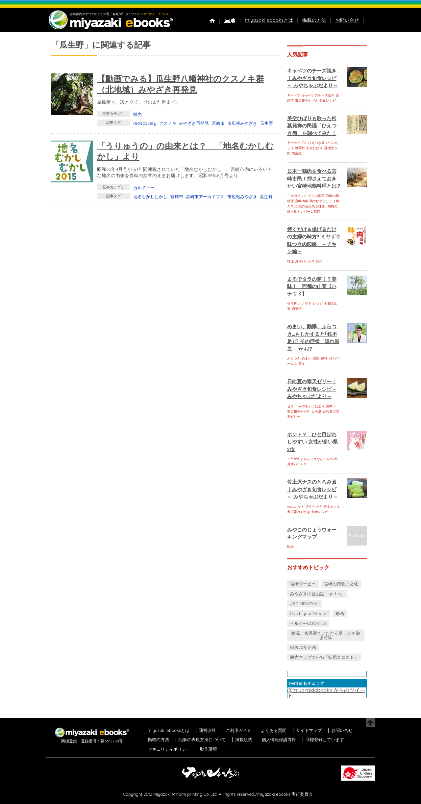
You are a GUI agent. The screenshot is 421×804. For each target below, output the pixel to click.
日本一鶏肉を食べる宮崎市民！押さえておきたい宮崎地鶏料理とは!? (313, 178)
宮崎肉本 (301, 201)
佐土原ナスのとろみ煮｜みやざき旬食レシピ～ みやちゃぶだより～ (312, 489)
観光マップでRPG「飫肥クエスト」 (324, 657)
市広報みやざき (242, 123)
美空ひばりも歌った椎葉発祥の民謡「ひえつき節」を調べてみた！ (311, 125)
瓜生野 (266, 123)
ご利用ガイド (238, 730)
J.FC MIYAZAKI (304, 603)
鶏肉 (319, 261)
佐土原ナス (332, 506)
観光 (137, 114)
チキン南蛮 (316, 196)
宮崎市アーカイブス (205, 196)
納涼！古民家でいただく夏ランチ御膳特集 (325, 635)
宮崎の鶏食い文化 (341, 583)
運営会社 (207, 730)
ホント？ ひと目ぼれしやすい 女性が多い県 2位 (312, 441)
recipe (291, 506)
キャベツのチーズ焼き (318, 95)
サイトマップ (309, 730)
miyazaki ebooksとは (269, 20)
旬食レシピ (327, 100)
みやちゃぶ (314, 506)
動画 (339, 613)
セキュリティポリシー (169, 749)
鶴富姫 (297, 153)
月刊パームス (305, 261)
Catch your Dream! (308, 613)
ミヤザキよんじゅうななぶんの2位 (312, 459)
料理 (290, 261)
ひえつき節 (316, 143)
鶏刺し (321, 206)
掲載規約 (243, 739)
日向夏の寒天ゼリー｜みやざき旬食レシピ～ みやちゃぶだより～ (311, 388)
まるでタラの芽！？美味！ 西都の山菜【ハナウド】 (311, 286)
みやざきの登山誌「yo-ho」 (317, 593)
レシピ (318, 303)
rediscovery (144, 123)
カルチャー (144, 187)
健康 (316, 358)
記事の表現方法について (202, 739)
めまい (306, 358)
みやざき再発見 (194, 123)
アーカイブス (297, 143)
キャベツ (293, 95)
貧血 (301, 364)
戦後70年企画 (303, 647)
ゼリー (292, 406)
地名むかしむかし (150, 196)
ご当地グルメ (297, 196)
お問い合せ (347, 20)
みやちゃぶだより (311, 406)
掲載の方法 (314, 20)
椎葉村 (300, 148)
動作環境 (208, 749)
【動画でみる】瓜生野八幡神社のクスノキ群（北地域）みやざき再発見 (180, 83)
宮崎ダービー (303, 583)
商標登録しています (325, 739)
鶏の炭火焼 (306, 206)
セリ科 (292, 303)
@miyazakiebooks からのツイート (326, 693)
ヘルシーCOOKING (308, 623)
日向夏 (316, 411)
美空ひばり (314, 148)
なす (301, 506)
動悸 (324, 358)
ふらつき (293, 358)
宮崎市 (218, 123)
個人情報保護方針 (279, 739)
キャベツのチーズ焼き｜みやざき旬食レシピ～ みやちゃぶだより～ (312, 78)
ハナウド (304, 303)
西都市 (297, 309)
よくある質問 (273, 730)
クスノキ (167, 123)
